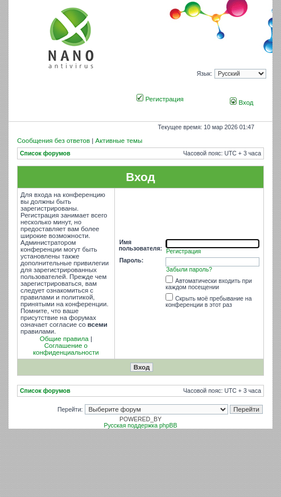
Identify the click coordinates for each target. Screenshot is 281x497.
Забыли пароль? (189, 269)
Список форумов (45, 153)
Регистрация (160, 99)
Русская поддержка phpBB (140, 425)
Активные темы (118, 140)
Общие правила (64, 338)
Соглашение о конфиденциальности (66, 349)
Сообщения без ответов (53, 140)
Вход (241, 102)
